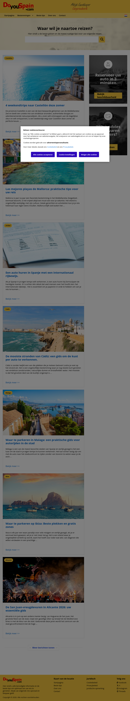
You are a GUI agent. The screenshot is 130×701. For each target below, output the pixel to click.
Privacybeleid (68, 147)
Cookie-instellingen (67, 154)
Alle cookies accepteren (43, 154)
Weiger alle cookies (89, 154)
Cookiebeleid (52, 147)
